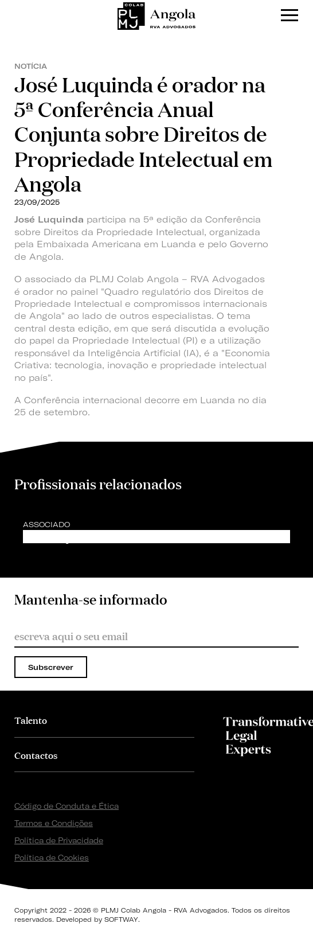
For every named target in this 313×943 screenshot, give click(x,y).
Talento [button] (30, 719)
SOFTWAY (121, 919)
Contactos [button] (35, 754)
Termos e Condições (53, 823)
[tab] (104, 720)
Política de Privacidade (58, 840)
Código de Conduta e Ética (66, 805)
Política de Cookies (51, 857)
